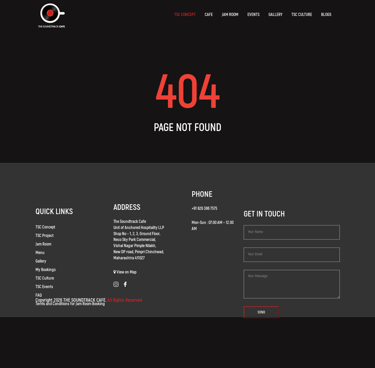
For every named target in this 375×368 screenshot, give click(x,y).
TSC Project (44, 243)
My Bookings (45, 277)
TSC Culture (44, 285)
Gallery (40, 268)
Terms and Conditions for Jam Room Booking (70, 311)
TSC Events (44, 294)
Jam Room (43, 251)
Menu (40, 260)
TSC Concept (45, 234)
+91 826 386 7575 (204, 211)
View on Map (126, 278)
